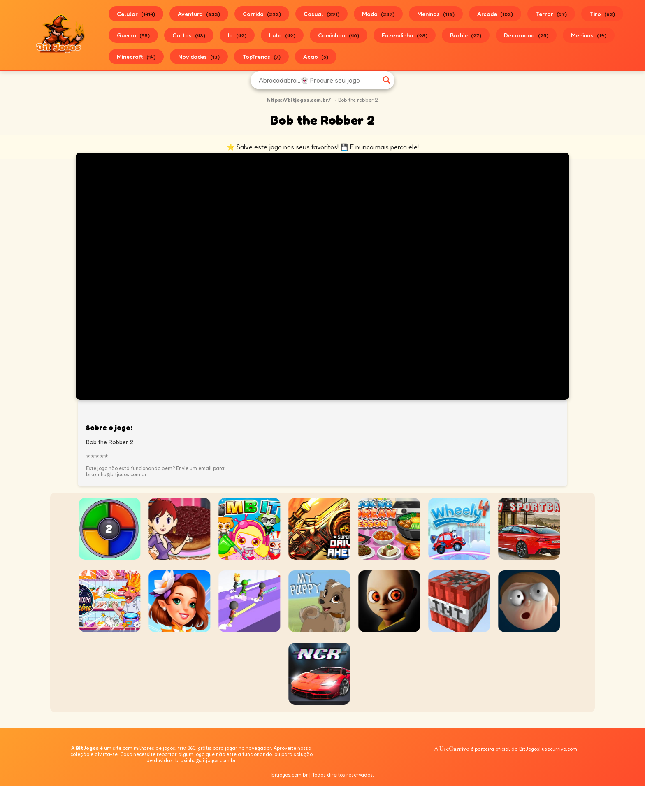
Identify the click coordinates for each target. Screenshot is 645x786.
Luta (282, 35)
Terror (551, 13)
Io (237, 35)
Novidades (199, 56)
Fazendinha (404, 35)
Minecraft (136, 56)
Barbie (465, 35)
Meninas (436, 13)
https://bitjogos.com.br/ (299, 100)
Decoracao (526, 35)
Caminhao (338, 35)
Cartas (188, 35)
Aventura (199, 13)
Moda (378, 13)
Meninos (588, 35)
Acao (315, 56)
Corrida (262, 13)
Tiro (602, 13)
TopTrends (261, 56)
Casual (321, 13)
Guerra (133, 35)
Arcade (495, 13)
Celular (136, 13)
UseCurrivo (454, 748)
